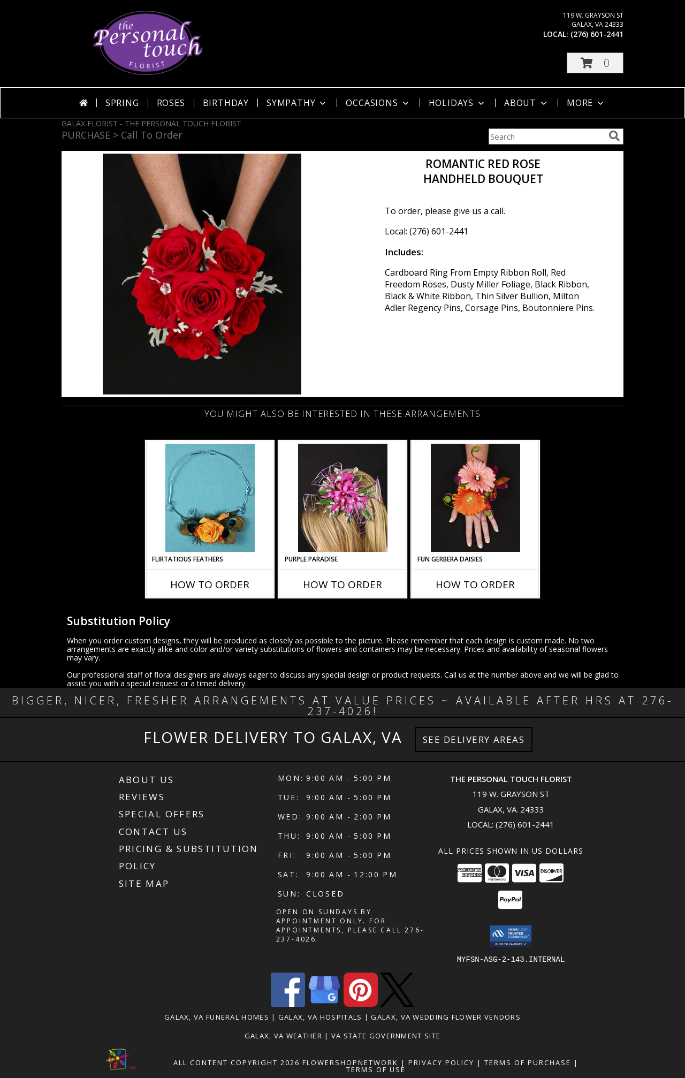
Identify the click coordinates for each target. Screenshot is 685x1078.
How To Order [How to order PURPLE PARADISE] (342, 584)
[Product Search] (546, 136)
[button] (595, 62)
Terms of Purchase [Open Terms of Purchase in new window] (527, 1062)
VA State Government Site (385, 1035)
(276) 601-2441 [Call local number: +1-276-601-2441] (596, 34)
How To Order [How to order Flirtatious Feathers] (209, 584)
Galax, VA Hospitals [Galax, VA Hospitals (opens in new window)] (320, 1016)
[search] (614, 136)
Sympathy (297, 103)
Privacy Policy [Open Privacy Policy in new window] (441, 1062)
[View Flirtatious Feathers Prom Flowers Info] (210, 498)
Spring (122, 103)
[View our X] (397, 1003)
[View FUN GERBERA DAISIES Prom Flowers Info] (475, 498)
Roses (171, 103)
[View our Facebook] (288, 1003)
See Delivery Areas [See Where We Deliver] (474, 739)
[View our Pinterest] (361, 1003)
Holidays (457, 103)
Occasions (378, 103)
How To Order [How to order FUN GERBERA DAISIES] (475, 584)
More (586, 103)
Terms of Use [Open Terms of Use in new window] (376, 1069)
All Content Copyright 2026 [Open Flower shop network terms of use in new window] (236, 1062)
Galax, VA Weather (283, 1035)
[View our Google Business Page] (324, 1003)
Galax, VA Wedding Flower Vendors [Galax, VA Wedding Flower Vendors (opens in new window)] (446, 1016)
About (526, 103)
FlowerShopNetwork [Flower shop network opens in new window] (350, 1062)
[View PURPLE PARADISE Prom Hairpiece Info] (342, 498)
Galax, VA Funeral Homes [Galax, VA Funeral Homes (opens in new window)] (216, 1016)
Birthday (226, 103)
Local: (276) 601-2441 (426, 231)
